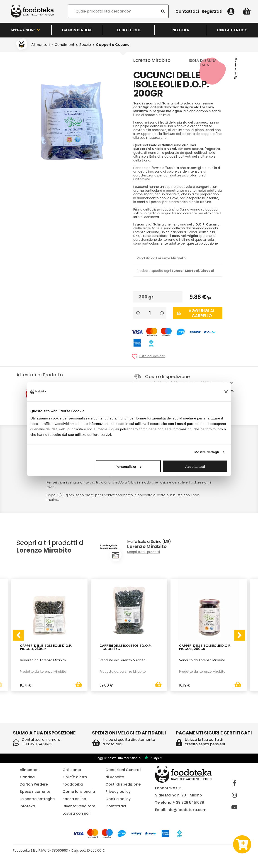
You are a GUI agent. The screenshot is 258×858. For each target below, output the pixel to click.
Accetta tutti (195, 466)
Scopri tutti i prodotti (143, 552)
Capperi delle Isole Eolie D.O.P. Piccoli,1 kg (126, 647)
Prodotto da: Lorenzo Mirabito (43, 671)
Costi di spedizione (123, 784)
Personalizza (128, 466)
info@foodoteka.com (186, 809)
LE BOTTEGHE (129, 30)
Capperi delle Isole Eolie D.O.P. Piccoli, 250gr (46, 647)
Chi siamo (72, 769)
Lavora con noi (76, 813)
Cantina (27, 777)
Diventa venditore (79, 806)
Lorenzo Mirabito (151, 60)
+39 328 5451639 (37, 744)
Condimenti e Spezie (73, 44)
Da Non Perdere (77, 30)
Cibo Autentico (232, 30)
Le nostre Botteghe (37, 798)
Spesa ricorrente (35, 791)
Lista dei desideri (152, 356)
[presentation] (18, 635)
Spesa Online (26, 29)
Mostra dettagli (206, 452)
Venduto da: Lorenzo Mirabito (43, 660)
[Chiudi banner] (226, 392)
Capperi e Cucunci (113, 44)
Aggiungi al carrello (195, 313)
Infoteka (180, 30)
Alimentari (40, 44)
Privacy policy (118, 791)
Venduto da (161, 258)
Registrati (212, 11)
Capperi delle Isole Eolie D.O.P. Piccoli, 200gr (205, 647)
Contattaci (187, 11)
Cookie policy (118, 798)
